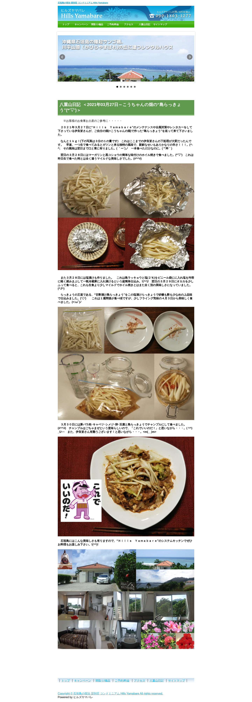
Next (189, 57)
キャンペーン (81, 24)
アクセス (128, 24)
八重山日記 (144, 24)
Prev (62, 57)
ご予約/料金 (113, 24)
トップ (65, 24)
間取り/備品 (97, 24)
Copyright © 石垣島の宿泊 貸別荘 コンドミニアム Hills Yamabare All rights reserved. (110, 693)
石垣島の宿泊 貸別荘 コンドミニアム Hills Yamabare (83, 3)
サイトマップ (160, 24)
